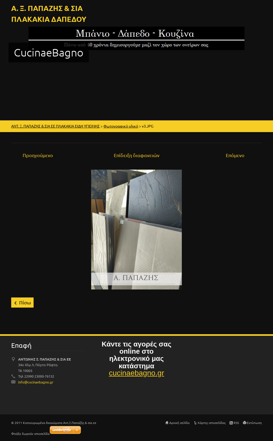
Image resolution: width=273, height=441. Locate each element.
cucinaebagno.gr (136, 373)
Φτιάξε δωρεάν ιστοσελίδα (30, 433)
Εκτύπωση (254, 422)
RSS (236, 422)
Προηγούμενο (38, 155)
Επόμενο (235, 155)
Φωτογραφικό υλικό (120, 126)
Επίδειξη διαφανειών (136, 155)
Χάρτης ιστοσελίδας (212, 422)
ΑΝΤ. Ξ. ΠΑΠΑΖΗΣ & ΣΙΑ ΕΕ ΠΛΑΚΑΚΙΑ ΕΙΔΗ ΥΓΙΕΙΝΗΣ (55, 126)
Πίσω (25, 302)
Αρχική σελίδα (179, 422)
